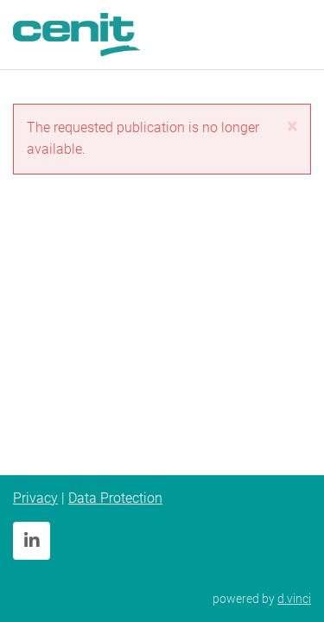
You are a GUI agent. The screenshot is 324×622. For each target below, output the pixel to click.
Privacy (35, 498)
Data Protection (115, 498)
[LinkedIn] (31, 541)
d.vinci (294, 599)
